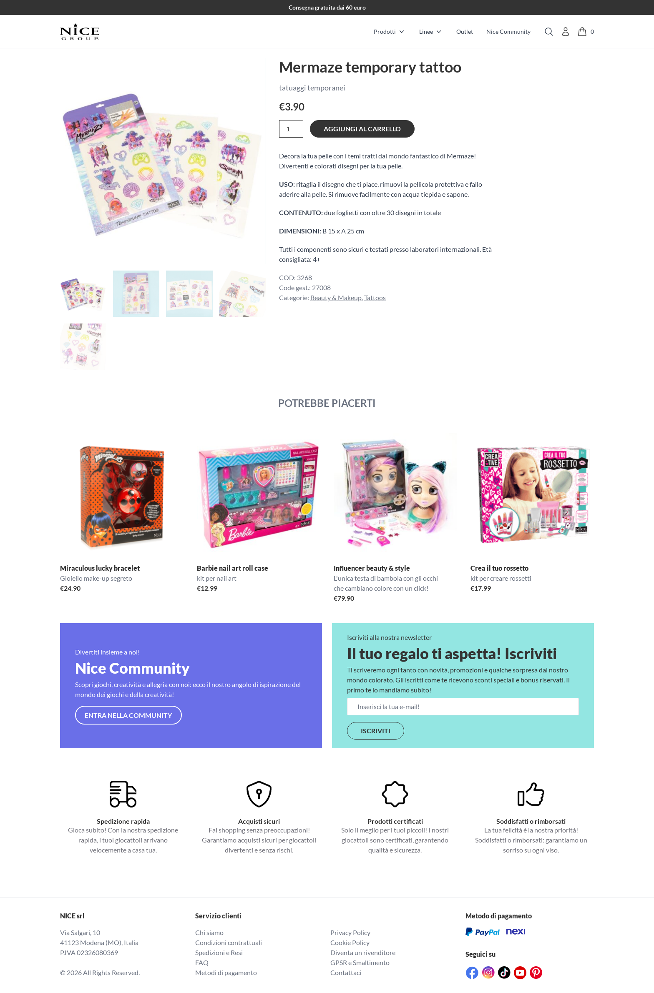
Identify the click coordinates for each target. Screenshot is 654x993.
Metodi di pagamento (226, 972)
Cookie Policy (350, 942)
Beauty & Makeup (336, 297)
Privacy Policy (350, 932)
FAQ (202, 962)
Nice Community (508, 31)
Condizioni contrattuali (228, 942)
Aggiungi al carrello (362, 129)
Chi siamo (209, 932)
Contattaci (345, 972)
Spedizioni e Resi (219, 952)
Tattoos (375, 297)
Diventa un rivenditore (362, 952)
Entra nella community (128, 715)
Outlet (464, 31)
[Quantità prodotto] (291, 129)
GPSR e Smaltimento (360, 962)
